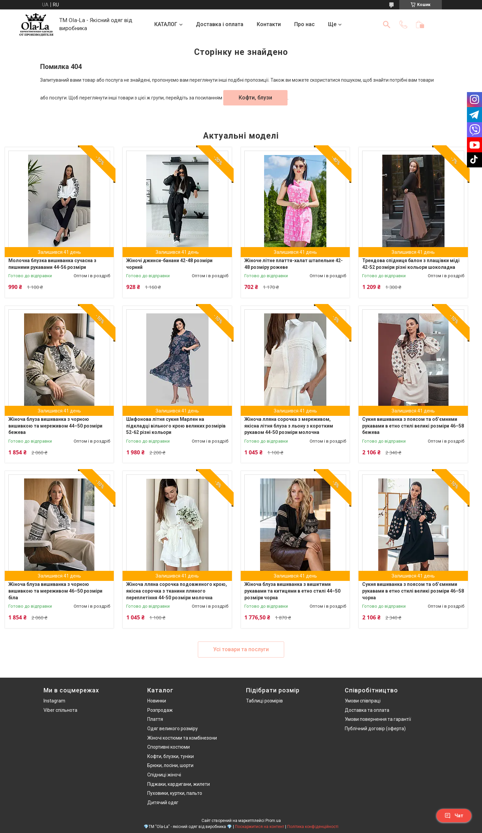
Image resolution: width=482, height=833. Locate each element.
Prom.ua (273, 820)
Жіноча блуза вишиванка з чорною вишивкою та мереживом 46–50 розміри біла (55, 591)
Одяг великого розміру (172, 728)
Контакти (269, 24)
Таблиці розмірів (264, 700)
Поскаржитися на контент (259, 826)
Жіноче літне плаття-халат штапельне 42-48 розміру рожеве (293, 264)
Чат (454, 816)
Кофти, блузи (255, 97)
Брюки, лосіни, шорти (170, 765)
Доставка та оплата (367, 710)
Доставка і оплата (219, 24)
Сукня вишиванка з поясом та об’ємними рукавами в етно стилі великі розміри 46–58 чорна (413, 591)
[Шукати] (386, 24)
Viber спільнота (60, 710)
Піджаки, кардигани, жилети (178, 784)
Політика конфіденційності (312, 826)
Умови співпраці (363, 700)
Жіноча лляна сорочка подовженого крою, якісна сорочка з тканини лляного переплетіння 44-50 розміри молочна (176, 591)
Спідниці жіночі (164, 774)
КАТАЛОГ (165, 24)
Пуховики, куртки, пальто (174, 793)
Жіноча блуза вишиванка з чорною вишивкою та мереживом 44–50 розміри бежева (55, 425)
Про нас (304, 24)
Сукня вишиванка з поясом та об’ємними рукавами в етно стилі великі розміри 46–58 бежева (413, 425)
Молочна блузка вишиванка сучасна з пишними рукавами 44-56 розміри (52, 264)
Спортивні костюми (168, 747)
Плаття (155, 719)
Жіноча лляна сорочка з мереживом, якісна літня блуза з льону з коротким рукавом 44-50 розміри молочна (288, 425)
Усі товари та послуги (241, 649)
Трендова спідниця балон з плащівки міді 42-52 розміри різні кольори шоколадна (411, 264)
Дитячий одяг (162, 802)
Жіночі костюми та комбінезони (182, 738)
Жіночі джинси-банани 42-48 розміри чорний (169, 264)
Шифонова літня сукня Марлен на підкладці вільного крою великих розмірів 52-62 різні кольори (176, 425)
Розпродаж (160, 710)
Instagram (54, 700)
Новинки (156, 700)
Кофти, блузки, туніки (170, 756)
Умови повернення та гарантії (378, 719)
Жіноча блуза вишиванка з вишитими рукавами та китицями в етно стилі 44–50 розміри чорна (292, 591)
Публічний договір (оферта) (375, 728)
